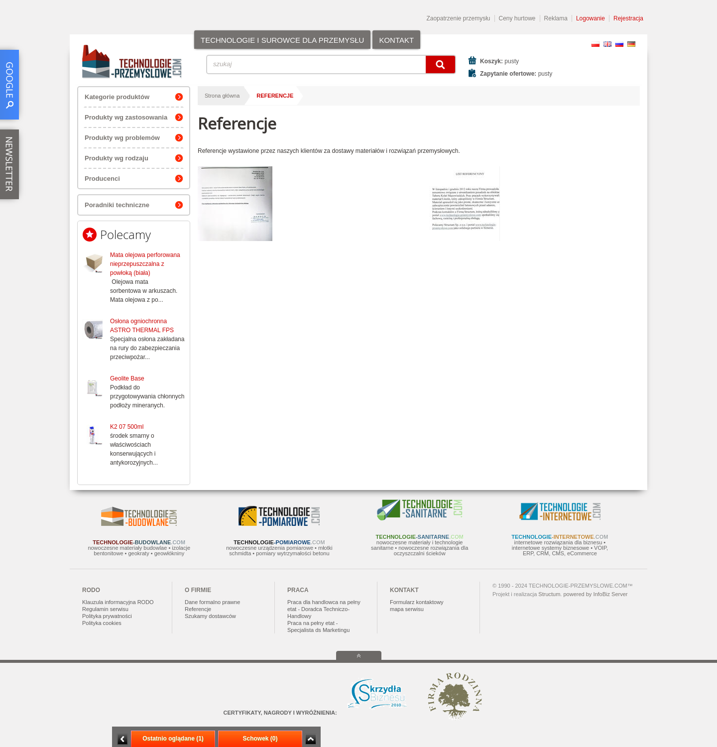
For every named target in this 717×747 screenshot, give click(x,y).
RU (619, 44)
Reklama (556, 18)
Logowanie (590, 18)
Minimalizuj (122, 739)
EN (607, 44)
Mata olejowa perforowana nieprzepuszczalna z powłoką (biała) (145, 263)
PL (595, 44)
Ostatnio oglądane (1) (173, 738)
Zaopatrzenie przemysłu (458, 18)
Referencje (274, 96)
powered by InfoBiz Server (595, 594)
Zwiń (310, 739)
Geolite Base (127, 378)
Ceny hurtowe (517, 18)
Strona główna (222, 96)
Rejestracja (628, 18)
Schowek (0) (259, 738)
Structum (549, 594)
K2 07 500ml (126, 426)
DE (631, 44)
